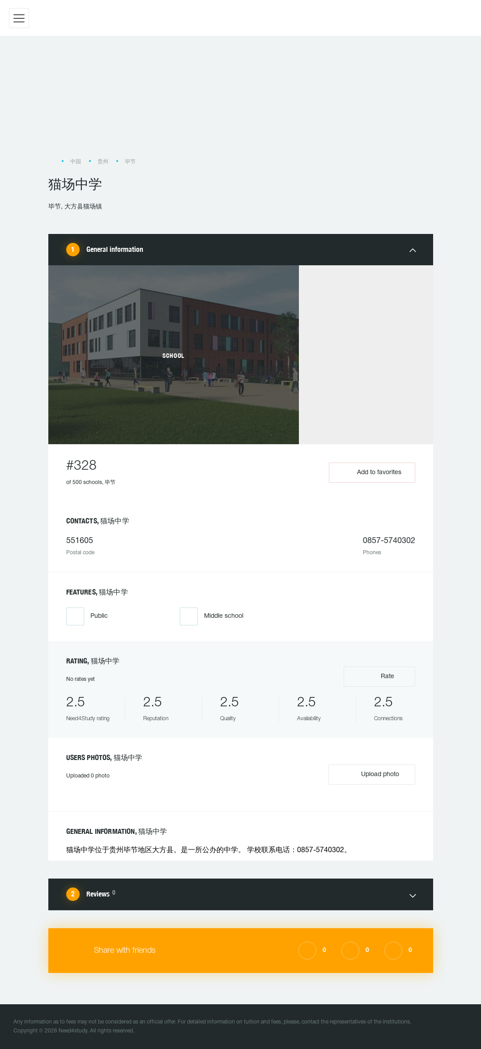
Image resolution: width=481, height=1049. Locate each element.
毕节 (130, 161)
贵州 (103, 161)
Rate (379, 676)
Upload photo (372, 773)
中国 (75, 161)
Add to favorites (372, 473)
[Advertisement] (240, 101)
